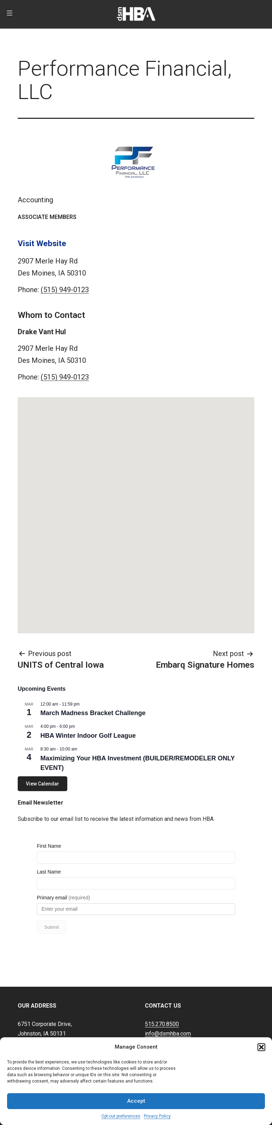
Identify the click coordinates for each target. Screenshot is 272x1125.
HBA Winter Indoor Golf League (88, 735)
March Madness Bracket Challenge (93, 713)
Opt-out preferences (120, 1116)
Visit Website (42, 243)
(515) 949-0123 (65, 289)
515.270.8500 (162, 1002)
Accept (136, 1101)
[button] (261, 1047)
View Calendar (42, 784)
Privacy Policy (157, 1116)
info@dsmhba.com (168, 1011)
